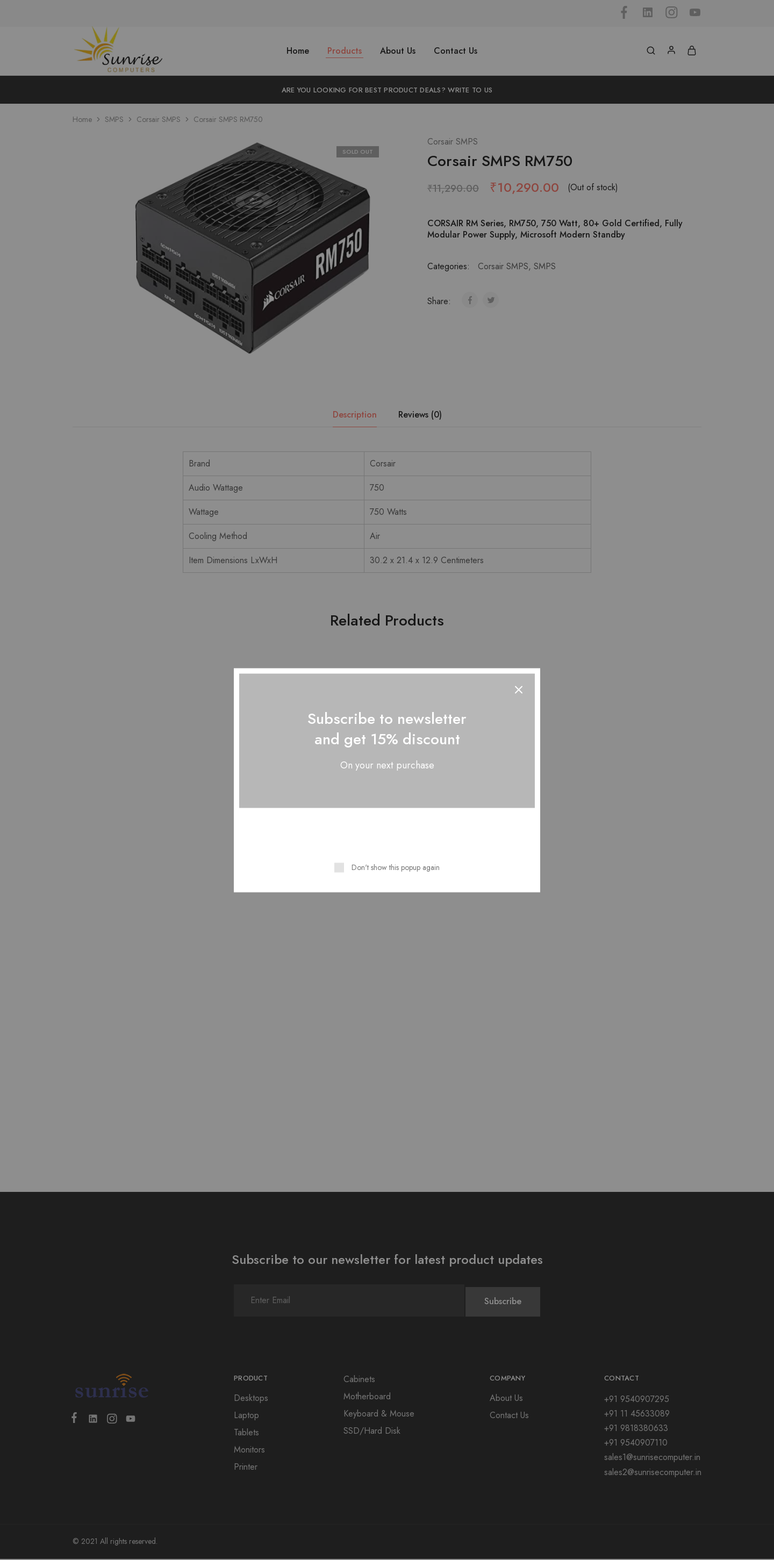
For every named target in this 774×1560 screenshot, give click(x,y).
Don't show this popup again (396, 866)
